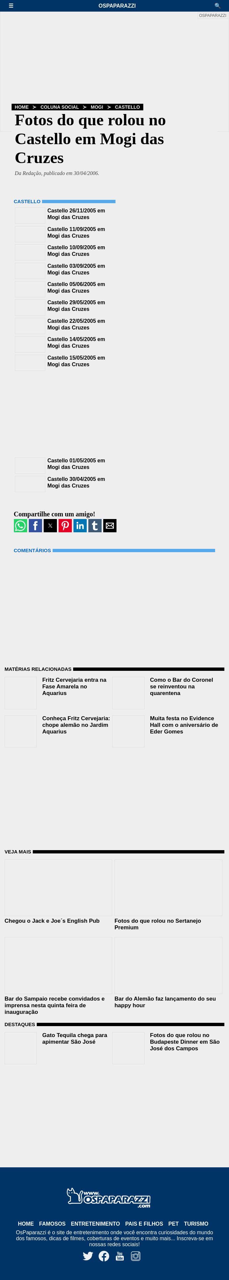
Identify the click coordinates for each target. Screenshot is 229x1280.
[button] (14, 6)
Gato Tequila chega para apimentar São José (74, 1038)
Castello (127, 107)
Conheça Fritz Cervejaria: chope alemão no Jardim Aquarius (76, 725)
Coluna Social (59, 107)
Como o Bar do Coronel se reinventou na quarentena (181, 686)
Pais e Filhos (144, 1224)
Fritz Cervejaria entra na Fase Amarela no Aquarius (74, 686)
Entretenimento (95, 1224)
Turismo (196, 1224)
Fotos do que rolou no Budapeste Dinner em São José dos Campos (185, 1042)
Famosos (52, 1224)
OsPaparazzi (117, 6)
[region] (63, 413)
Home (22, 107)
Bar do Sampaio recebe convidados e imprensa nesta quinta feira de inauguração (55, 1005)
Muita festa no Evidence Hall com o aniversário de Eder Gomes (184, 725)
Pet (173, 1224)
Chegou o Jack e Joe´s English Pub (52, 921)
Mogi (97, 107)
